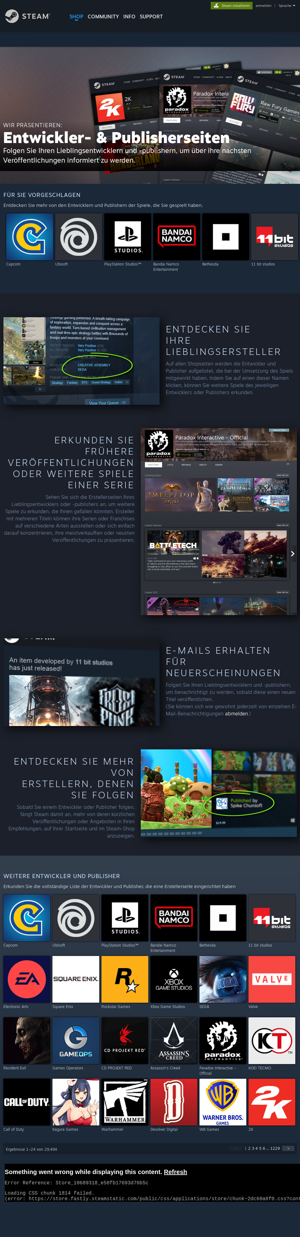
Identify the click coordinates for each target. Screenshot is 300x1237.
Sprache (285, 5)
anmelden (263, 5)
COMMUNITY (103, 16)
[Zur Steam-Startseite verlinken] (32, 21)
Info (129, 16)
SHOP (76, 16)
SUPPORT (151, 16)
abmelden (236, 713)
